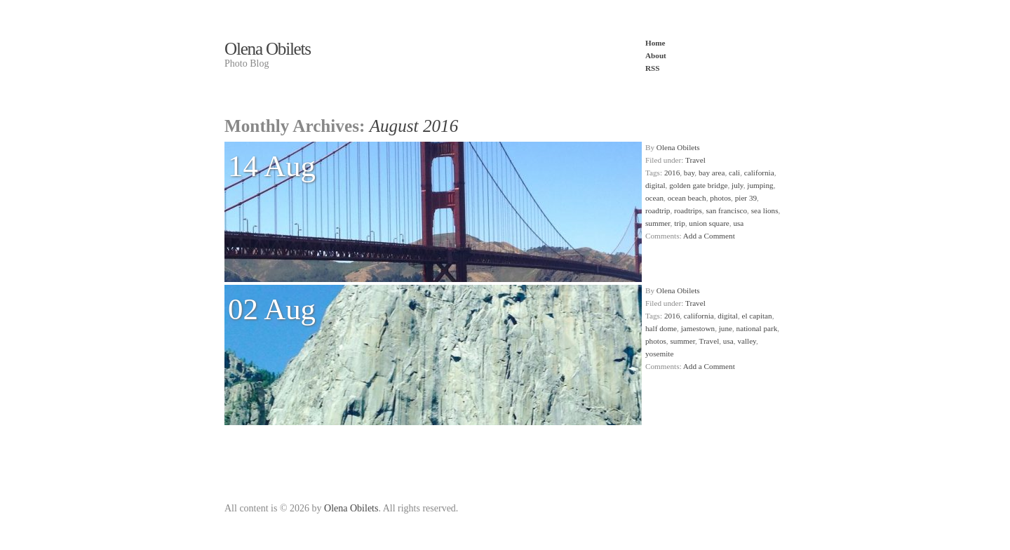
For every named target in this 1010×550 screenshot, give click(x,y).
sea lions (765, 210)
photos (720, 198)
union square (709, 223)
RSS (652, 68)
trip (679, 223)
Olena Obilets (267, 48)
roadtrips (688, 210)
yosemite (659, 353)
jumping (760, 185)
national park (757, 328)
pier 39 (746, 198)
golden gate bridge (698, 185)
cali (734, 172)
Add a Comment (709, 236)
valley (746, 341)
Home (655, 43)
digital (655, 185)
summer (658, 223)
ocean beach (687, 198)
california (759, 172)
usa (738, 223)
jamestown (698, 328)
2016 (672, 172)
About (655, 55)
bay (689, 172)
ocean (654, 198)
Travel (695, 160)
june (725, 328)
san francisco (726, 210)
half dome (661, 328)
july (737, 185)
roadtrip (657, 210)
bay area (712, 172)
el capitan (757, 315)
